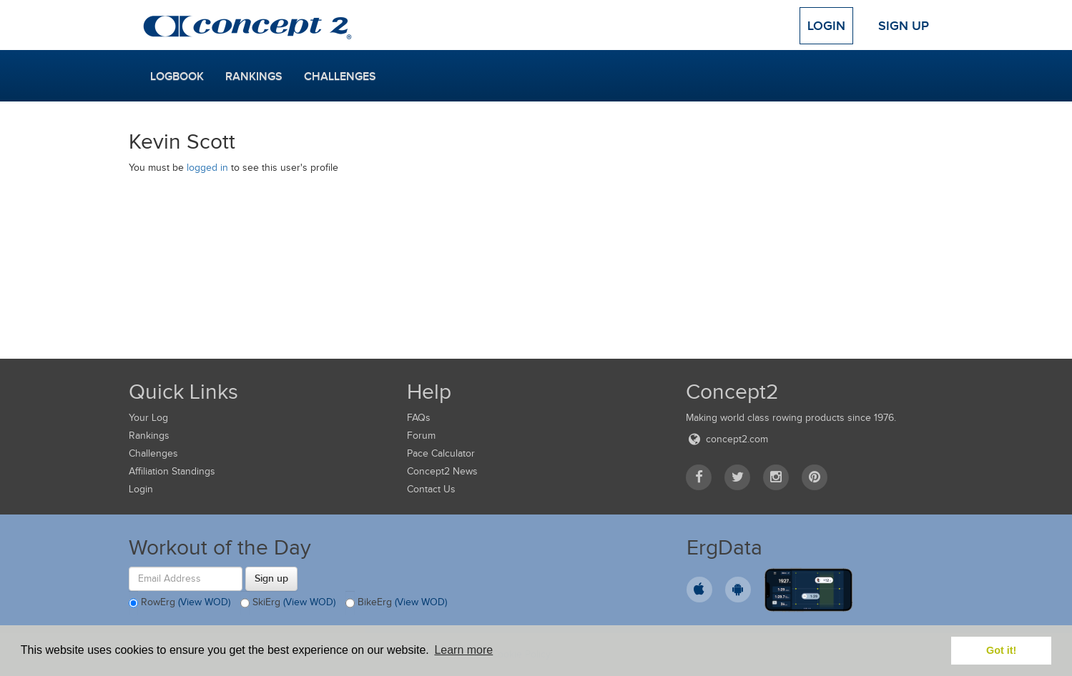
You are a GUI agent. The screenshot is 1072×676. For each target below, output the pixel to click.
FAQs (419, 417)
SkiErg (287, 603)
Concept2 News (442, 471)
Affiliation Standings (172, 471)
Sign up (271, 578)
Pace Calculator (441, 453)
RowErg (179, 603)
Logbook (177, 76)
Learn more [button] (463, 650)
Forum (421, 435)
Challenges (340, 76)
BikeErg (396, 603)
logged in (207, 167)
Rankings (253, 76)
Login (826, 26)
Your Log (148, 417)
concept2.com (727, 439)
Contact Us (431, 489)
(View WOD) (204, 602)
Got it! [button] (1001, 650)
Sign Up (903, 26)
